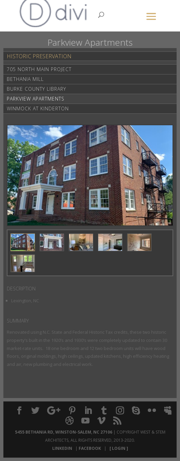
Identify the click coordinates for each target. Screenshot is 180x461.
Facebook (91, 448)
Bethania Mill (25, 79)
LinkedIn (63, 448)
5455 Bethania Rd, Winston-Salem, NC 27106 (63, 432)
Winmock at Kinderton (38, 108)
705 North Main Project (39, 69)
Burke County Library (36, 89)
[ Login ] (117, 448)
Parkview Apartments (35, 98)
